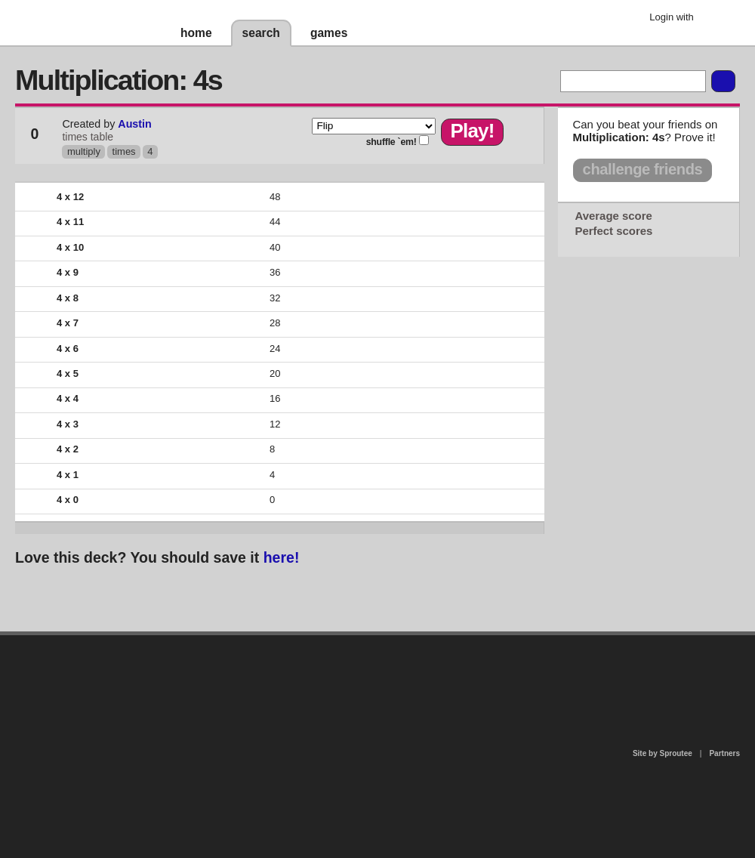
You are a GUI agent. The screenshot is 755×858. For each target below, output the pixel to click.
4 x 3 (68, 424)
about (182, 696)
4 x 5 (68, 373)
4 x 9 (68, 272)
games (328, 32)
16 (275, 398)
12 (275, 424)
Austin (134, 124)
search (261, 32)
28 (275, 323)
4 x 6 (68, 348)
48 (275, 196)
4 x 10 (70, 247)
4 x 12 (70, 196)
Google (717, 18)
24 (275, 348)
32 (275, 298)
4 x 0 (68, 499)
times (124, 151)
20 (275, 373)
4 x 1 (68, 474)
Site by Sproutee (662, 753)
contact (369, 674)
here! (281, 557)
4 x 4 (68, 398)
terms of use (496, 678)
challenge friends (643, 169)
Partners (724, 753)
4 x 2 (68, 449)
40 (275, 247)
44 (275, 221)
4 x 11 (70, 221)
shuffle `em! (391, 142)
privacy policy (425, 641)
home (196, 32)
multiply (83, 151)
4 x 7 (68, 323)
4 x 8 (68, 298)
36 (275, 272)
